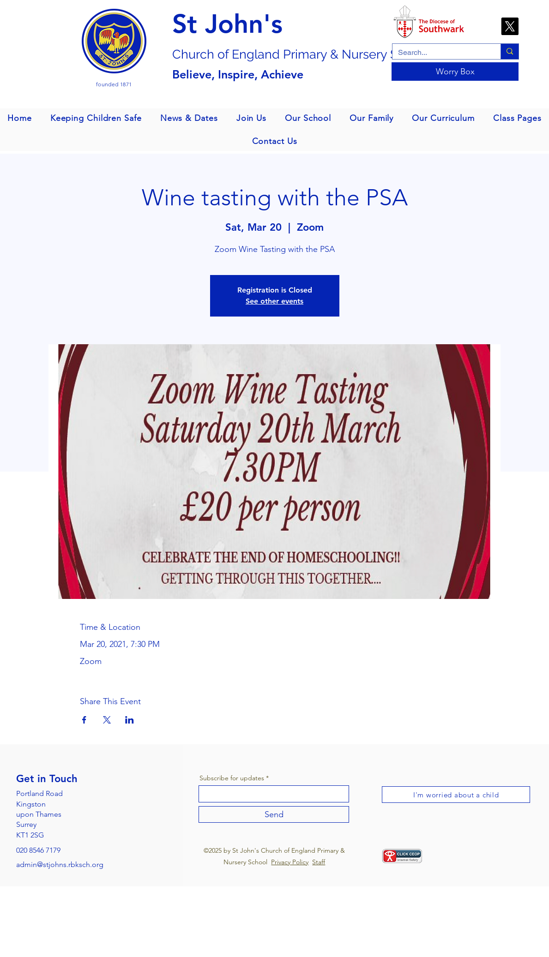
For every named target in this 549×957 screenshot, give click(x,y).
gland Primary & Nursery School (338, 54)
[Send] (274, 814)
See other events (274, 301)
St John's (227, 24)
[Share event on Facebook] (84, 720)
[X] (510, 26)
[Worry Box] (455, 71)
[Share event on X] (107, 720)
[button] (96, 118)
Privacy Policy (289, 862)
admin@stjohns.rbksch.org (59, 864)
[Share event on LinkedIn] (129, 720)
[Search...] (439, 52)
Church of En (209, 54)
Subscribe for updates (231, 778)
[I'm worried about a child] (456, 794)
